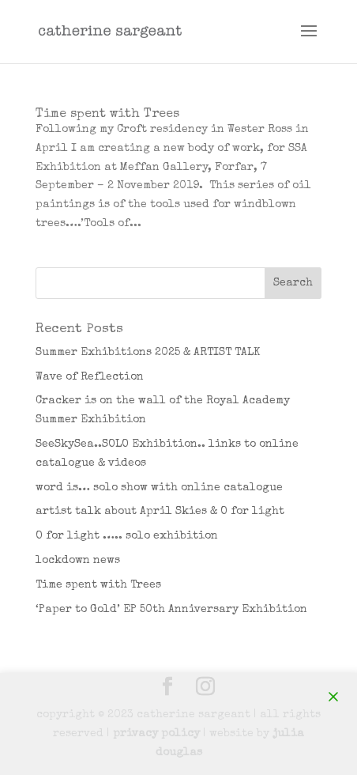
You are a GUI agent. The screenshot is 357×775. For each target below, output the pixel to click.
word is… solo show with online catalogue (159, 487)
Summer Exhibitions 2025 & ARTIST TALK (148, 352)
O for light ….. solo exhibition (127, 536)
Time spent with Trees (107, 114)
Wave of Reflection (90, 377)
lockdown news (78, 560)
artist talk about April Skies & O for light (160, 511)
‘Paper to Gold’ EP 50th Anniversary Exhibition (171, 609)
